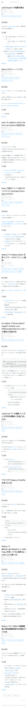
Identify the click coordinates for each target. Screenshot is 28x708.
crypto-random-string (15, 449)
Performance (11, 640)
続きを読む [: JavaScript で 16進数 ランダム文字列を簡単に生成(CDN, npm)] (3, 474)
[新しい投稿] (6, 695)
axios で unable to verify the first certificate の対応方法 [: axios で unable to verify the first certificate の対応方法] (13, 124)
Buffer (15, 504)
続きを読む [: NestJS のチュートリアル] (3, 116)
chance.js (12, 447)
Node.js (17, 78)
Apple (9, 268)
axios (3, 136)
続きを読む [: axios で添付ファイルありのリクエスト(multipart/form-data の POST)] (3, 248)
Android (4, 268)
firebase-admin (11, 284)
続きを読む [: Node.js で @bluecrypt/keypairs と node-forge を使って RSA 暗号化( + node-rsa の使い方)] (3, 620)
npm (19, 16)
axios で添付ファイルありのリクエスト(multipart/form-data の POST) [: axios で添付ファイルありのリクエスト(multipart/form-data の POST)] (13, 191)
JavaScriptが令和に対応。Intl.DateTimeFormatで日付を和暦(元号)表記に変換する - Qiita (16, 58)
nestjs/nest (4, 91)
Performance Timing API (10, 673)
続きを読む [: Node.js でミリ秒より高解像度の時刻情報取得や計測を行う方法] (3, 689)
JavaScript (4, 16)
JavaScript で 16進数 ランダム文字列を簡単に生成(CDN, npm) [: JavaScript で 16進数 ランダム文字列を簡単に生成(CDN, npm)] (13, 416)
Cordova (4, 340)
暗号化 (22, 563)
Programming (11, 12)
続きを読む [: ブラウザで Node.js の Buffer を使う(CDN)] (3, 540)
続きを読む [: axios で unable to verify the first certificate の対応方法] (3, 182)
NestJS (11, 78)
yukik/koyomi (12, 26)
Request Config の (14, 236)
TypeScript (5, 80)
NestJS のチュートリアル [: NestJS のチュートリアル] (12, 69)
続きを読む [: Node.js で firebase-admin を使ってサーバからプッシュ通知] (3, 317)
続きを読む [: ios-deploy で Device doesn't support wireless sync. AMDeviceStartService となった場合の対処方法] (3, 407)
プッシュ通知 (18, 271)
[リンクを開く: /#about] (25, 2)
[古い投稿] (16, 695)
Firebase (15, 268)
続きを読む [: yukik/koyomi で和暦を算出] (3, 63)
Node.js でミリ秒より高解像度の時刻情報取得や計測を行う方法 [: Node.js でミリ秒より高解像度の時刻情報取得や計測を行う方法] (13, 629)
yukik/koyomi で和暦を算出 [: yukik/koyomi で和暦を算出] (12, 7)
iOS (17, 340)
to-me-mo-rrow (14, 2)
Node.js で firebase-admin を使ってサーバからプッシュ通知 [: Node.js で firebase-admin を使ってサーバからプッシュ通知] (13, 257)
